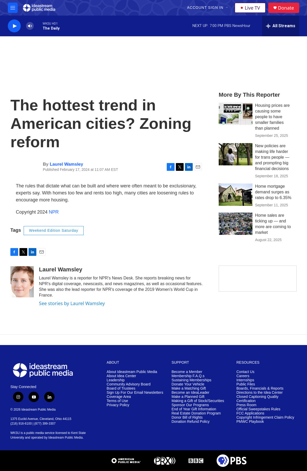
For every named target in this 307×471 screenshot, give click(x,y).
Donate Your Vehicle (187, 384)
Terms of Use (117, 401)
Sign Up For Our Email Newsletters (135, 393)
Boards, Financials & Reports (259, 388)
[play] (14, 26)
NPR (54, 212)
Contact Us (245, 372)
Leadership (116, 380)
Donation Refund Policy (190, 422)
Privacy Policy (118, 405)
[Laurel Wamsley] (22, 281)
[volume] (29, 26)
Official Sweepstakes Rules (258, 409)
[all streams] (280, 26)
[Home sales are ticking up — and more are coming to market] (235, 224)
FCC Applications (250, 413)
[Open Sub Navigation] (227, 8)
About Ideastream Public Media (132, 372)
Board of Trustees (121, 388)
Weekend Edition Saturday (53, 230)
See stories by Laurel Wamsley (72, 303)
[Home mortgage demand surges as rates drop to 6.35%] (235, 195)
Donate (286, 8)
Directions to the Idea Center (259, 393)
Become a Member (186, 372)
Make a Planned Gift (187, 397)
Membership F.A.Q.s (187, 376)
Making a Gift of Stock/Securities (197, 401)
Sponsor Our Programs (190, 405)
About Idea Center (121, 376)
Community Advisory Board (129, 384)
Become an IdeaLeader (190, 393)
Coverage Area (119, 397)
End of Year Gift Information (193, 409)
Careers (242, 376)
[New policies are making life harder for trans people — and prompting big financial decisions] (235, 154)
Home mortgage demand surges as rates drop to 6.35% (273, 192)
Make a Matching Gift (188, 388)
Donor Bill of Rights (187, 417)
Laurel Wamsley (66, 164)
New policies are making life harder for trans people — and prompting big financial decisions (272, 157)
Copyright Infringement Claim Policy (265, 417)
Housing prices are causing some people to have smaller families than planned (272, 116)
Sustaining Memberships (191, 380)
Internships (245, 380)
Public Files (245, 384)
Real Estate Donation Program (196, 413)
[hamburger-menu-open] (13, 8)
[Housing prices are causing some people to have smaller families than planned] (235, 114)
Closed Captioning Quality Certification (257, 399)
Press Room (246, 405)
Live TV (250, 8)
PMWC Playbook (250, 422)
